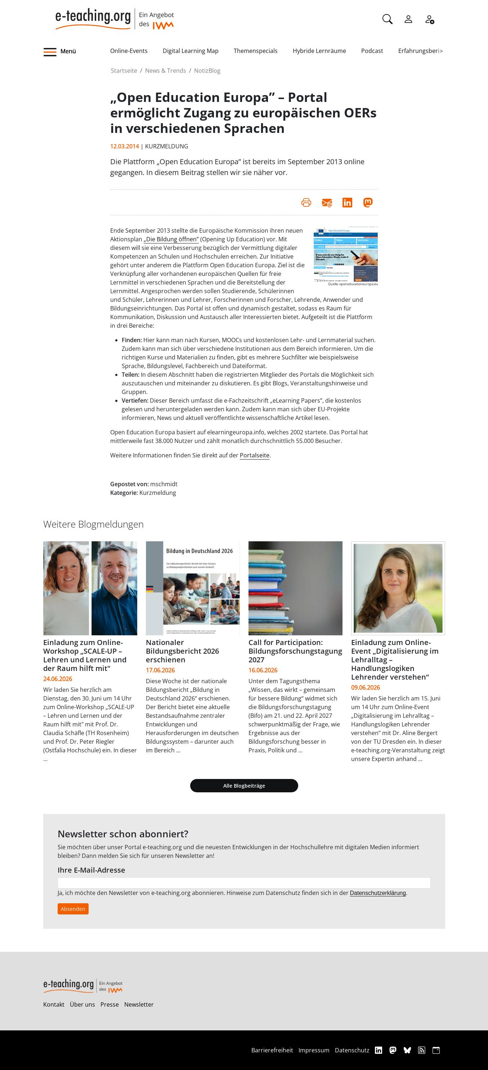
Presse (109, 1004)
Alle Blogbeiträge (244, 785)
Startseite (124, 71)
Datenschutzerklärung (378, 893)
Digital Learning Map (191, 51)
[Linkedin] (379, 1050)
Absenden (73, 908)
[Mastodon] (393, 1050)
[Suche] (387, 18)
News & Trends (165, 71)
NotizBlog (207, 71)
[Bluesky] (408, 1050)
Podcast (372, 51)
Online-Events (129, 51)
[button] (76, 52)
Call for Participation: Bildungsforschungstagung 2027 (295, 650)
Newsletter (139, 1004)
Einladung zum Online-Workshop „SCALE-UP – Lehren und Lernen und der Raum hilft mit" (84, 655)
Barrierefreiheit (272, 1050)
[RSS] (422, 1050)
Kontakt (53, 1004)
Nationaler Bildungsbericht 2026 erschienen (182, 650)
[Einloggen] (408, 18)
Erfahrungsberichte (424, 51)
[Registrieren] (429, 18)
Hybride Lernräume (319, 51)
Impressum (314, 1050)
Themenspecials (256, 51)
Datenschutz (352, 1050)
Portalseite (254, 455)
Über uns (82, 1004)
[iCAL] (436, 1050)
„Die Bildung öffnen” (171, 239)
